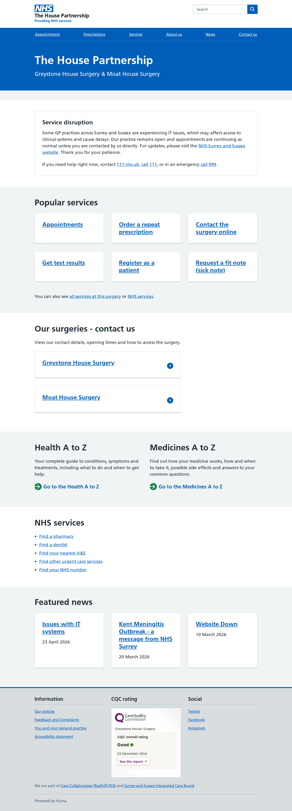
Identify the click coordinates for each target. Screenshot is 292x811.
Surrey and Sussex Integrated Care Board (159, 785)
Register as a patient (136, 266)
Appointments (47, 34)
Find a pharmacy (56, 536)
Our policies (45, 711)
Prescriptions (94, 34)
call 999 (208, 164)
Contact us (248, 34)
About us (174, 34)
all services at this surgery (95, 296)
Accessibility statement (54, 736)
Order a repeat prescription (139, 228)
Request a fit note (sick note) (221, 266)
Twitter (194, 711)
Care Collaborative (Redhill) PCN (88, 785)
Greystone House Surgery (78, 362)
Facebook (196, 719)
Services (135, 34)
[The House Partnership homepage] (62, 14)
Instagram (196, 728)
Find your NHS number (63, 569)
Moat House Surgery (71, 397)
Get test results (63, 262)
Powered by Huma (50, 800)
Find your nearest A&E (62, 553)
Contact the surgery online (216, 228)
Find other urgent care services (70, 561)
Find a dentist (53, 544)
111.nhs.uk (128, 164)
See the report (131, 761)
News (210, 34)
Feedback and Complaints (57, 719)
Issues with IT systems (61, 627)
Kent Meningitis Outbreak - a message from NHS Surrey (145, 635)
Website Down (217, 624)
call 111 (149, 164)
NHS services (140, 296)
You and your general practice (60, 728)
